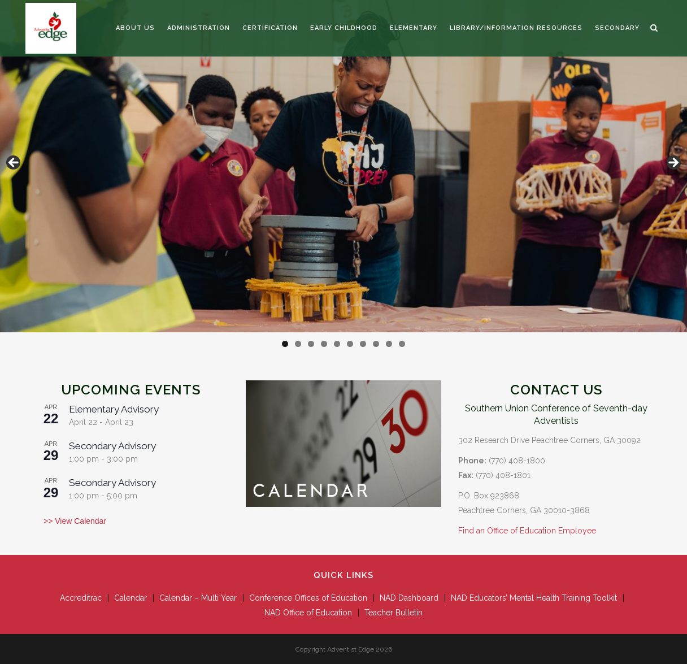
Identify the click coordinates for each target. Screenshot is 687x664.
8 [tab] (376, 344)
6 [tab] (350, 344)
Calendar (130, 597)
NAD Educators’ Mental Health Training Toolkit (534, 597)
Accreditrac (81, 597)
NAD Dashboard (409, 597)
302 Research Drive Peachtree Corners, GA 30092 (549, 440)
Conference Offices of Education (308, 597)
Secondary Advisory (112, 446)
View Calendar (79, 521)
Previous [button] (14, 163)
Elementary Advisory (114, 409)
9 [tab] (389, 344)
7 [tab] (363, 344)
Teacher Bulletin (393, 612)
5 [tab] (337, 344)
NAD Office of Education (308, 612)
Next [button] (672, 163)
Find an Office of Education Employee (527, 530)
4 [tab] (324, 344)
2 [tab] (298, 344)
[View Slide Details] (343, 166)
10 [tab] (402, 344)
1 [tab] (285, 344)
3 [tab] (311, 344)
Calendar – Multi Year (198, 597)
